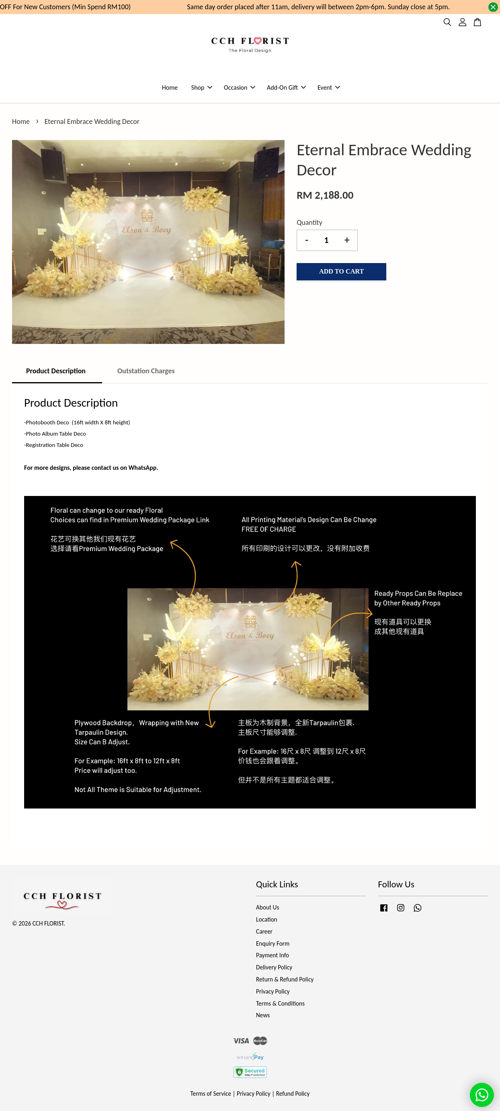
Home (170, 87)
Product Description (56, 370)
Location (266, 919)
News (263, 1015)
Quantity (309, 222)
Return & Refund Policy (285, 979)
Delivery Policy (274, 967)
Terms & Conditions (280, 1003)
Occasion (239, 87)
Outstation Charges (146, 370)
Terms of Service (211, 1093)
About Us (267, 907)
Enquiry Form (272, 943)
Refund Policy (293, 1093)
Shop (202, 87)
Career (264, 931)
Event (329, 87)
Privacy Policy (273, 991)
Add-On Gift (286, 87)
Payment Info (272, 955)
